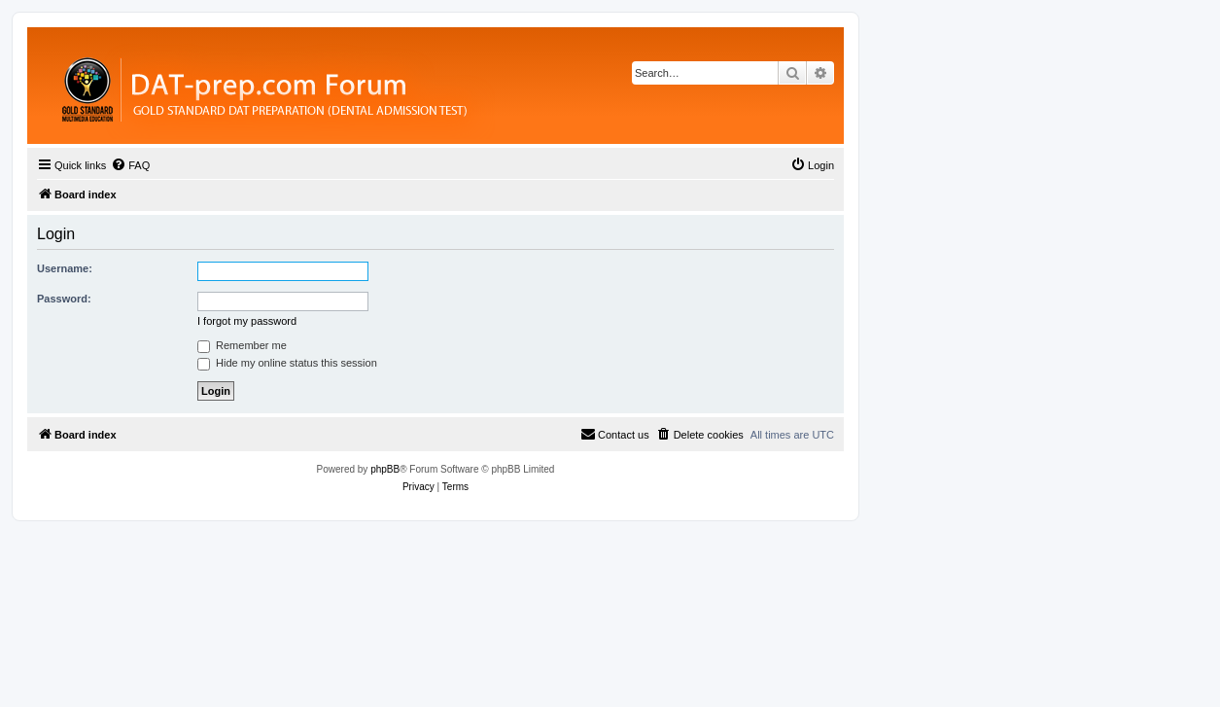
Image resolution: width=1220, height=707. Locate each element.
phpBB (385, 469)
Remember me (242, 345)
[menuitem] (130, 165)
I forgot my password (246, 321)
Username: (64, 268)
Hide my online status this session (287, 363)
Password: (64, 298)
